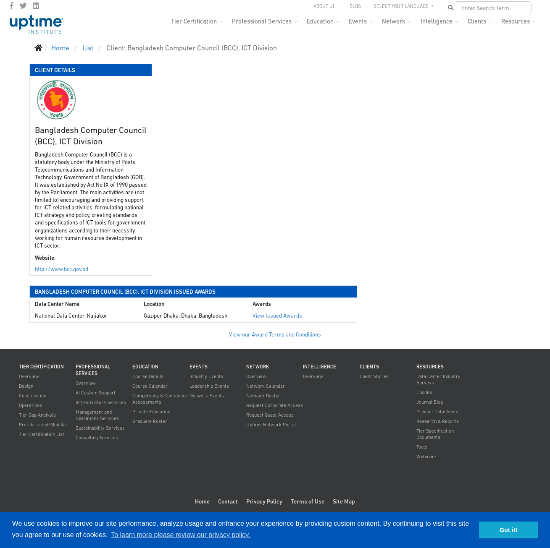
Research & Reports (437, 421)
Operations (30, 405)
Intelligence (437, 21)
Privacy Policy (264, 501)
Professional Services (262, 21)
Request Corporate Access (274, 405)
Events (358, 21)
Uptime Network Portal (271, 425)
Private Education (151, 412)
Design (26, 386)
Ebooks (424, 392)
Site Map (344, 501)
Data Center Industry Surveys (438, 379)
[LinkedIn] (36, 6)
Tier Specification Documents (435, 434)
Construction (32, 396)
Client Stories (374, 376)
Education (320, 21)
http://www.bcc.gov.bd (61, 269)
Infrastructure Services (101, 402)
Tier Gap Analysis (37, 415)
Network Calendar (265, 386)
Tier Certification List (41, 434)
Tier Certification (194, 21)
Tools (421, 447)
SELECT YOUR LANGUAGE (402, 6)
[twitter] (23, 6)
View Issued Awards (277, 316)
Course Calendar (150, 386)
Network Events (206, 396)
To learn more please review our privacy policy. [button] (180, 534)
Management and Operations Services (97, 415)
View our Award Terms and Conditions (275, 334)
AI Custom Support (96, 393)
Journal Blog (429, 402)
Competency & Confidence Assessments (160, 399)
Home (202, 501)
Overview (29, 376)
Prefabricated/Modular (43, 425)
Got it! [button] (508, 530)
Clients (477, 21)
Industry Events (206, 376)
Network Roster (263, 396)
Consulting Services (97, 438)
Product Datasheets (437, 412)
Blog (355, 6)
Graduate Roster (149, 421)
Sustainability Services (100, 428)
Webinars (426, 456)
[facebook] (11, 6)
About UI (323, 6)
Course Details (147, 376)
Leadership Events (209, 386)
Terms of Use (307, 501)
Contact (228, 501)
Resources (515, 21)
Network (393, 21)
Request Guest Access (270, 415)
